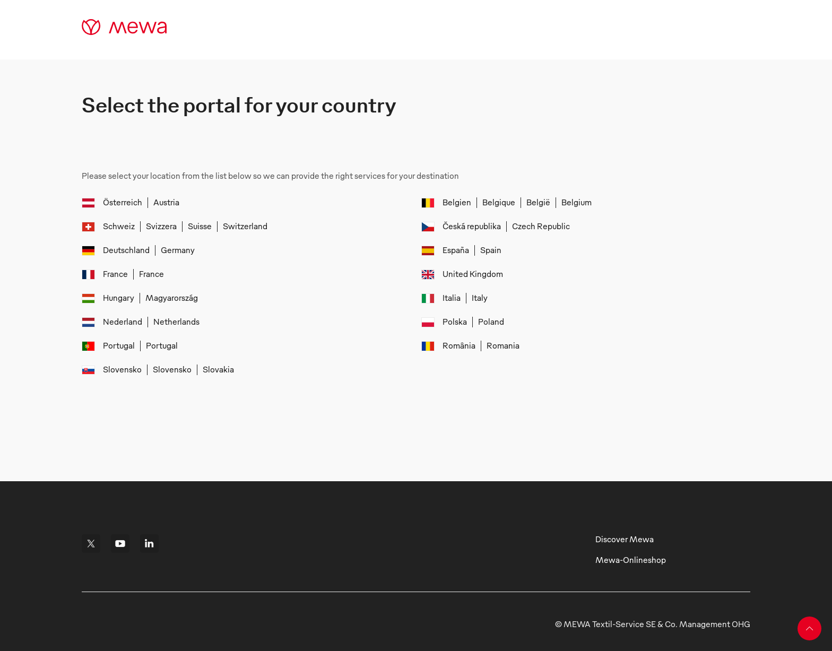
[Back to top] (809, 628)
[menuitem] (125, 202)
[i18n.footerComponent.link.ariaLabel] (91, 543)
